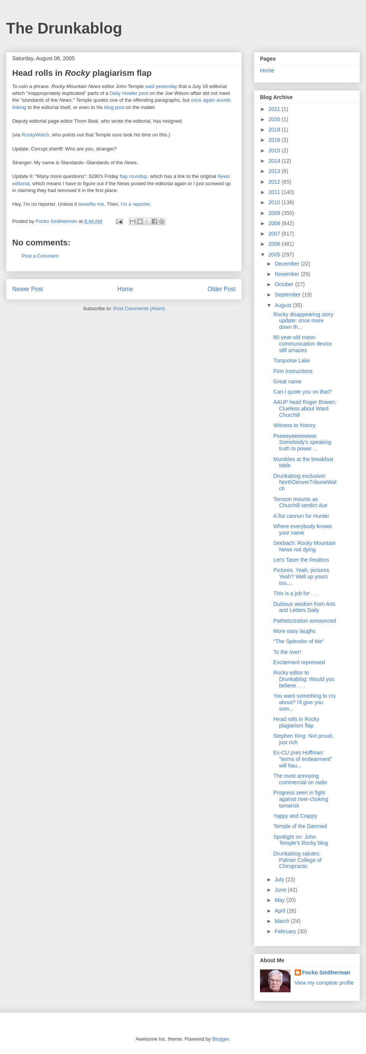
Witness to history (294, 425)
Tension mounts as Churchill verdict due (300, 502)
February (285, 931)
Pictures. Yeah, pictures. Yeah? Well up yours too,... (302, 576)
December (287, 264)
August (283, 305)
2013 (275, 171)
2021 (275, 109)
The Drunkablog (64, 28)
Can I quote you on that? (302, 392)
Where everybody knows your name (302, 529)
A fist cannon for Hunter (301, 516)
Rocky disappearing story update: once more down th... (303, 320)
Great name (287, 381)
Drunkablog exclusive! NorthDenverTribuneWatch (305, 482)
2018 (275, 130)
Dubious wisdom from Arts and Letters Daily (304, 607)
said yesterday (161, 86)
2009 (275, 213)
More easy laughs (294, 631)
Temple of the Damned (300, 826)
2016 (275, 140)
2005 (275, 254)
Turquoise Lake (291, 360)
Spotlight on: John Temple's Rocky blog (300, 840)
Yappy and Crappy (295, 816)
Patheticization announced (304, 621)
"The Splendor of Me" (298, 641)
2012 (275, 182)
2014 (275, 161)
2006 (275, 244)
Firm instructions (293, 371)
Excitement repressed (299, 662)
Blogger (220, 1039)
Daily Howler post (129, 93)
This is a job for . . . (295, 593)
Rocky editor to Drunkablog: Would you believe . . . (303, 679)
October (284, 284)
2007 (275, 234)
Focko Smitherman (326, 972)
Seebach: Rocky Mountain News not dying (304, 546)
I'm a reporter (135, 204)
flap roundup (133, 176)
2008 (275, 223)
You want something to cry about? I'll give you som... (304, 702)
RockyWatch (35, 135)
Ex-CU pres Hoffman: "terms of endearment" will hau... (302, 759)
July (280, 879)
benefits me (91, 204)
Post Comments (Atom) (139, 308)
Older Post (221, 289)
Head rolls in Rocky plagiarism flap (296, 722)
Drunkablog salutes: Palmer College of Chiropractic (297, 860)
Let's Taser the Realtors (301, 560)
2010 (275, 202)
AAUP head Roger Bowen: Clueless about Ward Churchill (305, 408)
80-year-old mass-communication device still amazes (302, 343)
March (282, 921)
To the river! (287, 652)
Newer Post (27, 289)
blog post (114, 107)
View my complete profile (324, 983)
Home (125, 289)
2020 (275, 119)
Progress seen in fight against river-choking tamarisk (300, 799)
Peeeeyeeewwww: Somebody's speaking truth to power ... (302, 442)
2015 (275, 150)
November (287, 274)
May (280, 900)
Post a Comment (40, 256)
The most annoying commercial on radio (300, 779)
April (280, 911)
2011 (275, 192)
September (288, 295)
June (280, 890)
